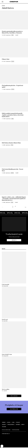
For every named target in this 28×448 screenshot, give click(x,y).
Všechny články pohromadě (14, 237)
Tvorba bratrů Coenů (14, 234)
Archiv (8, 422)
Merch (22, 425)
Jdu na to (14, 240)
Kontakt (4, 425)
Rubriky (3, 422)
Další (25, 207)
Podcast (18, 422)
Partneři (18, 425)
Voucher (4, 427)
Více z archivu (14, 396)
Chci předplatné (14, 409)
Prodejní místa (10, 425)
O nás (13, 422)
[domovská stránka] (14, 1)
